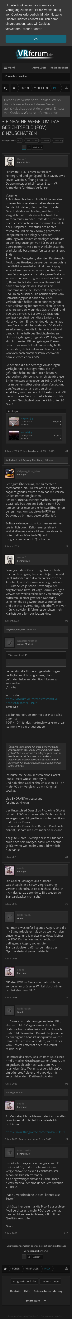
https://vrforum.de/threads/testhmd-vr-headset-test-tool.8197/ (32, 700)
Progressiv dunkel (23, 1286)
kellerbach (11, 459)
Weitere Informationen (41, 111)
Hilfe (27, 1296)
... (32, 75)
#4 (66, 856)
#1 (66, 450)
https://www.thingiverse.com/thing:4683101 (35, 1131)
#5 (66, 902)
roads (20, 867)
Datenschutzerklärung (48, 1296)
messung (58, 139)
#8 (66, 1082)
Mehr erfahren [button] (32, 29)
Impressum (33, 1305)
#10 (66, 1232)
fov (19, 139)
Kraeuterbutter (27, 639)
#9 (66, 1138)
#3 (66, 619)
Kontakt (15, 1296)
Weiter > (37, 146)
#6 (66, 957)
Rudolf (21, 158)
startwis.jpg (26, 431)
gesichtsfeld (31, 139)
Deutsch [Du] (49, 1286)
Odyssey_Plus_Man (32, 459)
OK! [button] (35, 38)
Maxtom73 (24, 1149)
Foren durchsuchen (16, 75)
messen (45, 139)
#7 (66, 996)
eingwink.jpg (27, 417)
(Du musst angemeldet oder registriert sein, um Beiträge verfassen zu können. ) (36, 1247)
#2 (66, 545)
